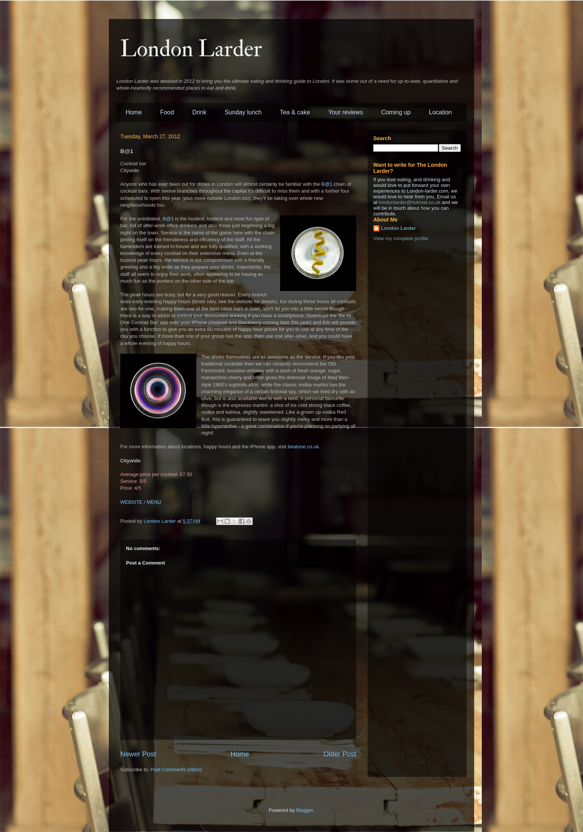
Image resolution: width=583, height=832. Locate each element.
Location (440, 112)
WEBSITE (131, 502)
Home (134, 112)
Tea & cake (295, 112)
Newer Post (138, 754)
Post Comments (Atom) (176, 769)
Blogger (304, 810)
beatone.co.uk (303, 446)
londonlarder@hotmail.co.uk (409, 202)
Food (167, 112)
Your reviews (345, 112)
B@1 (326, 184)
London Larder (191, 49)
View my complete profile (400, 238)
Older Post (339, 754)
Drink (199, 112)
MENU (154, 502)
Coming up (396, 112)
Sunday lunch (243, 112)
